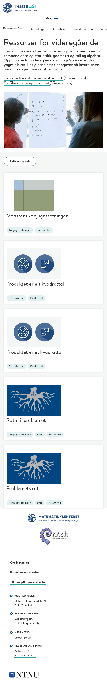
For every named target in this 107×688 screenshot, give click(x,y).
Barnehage (37, 29)
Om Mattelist (19, 563)
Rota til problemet (26, 420)
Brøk (40, 434)
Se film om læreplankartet (27, 83)
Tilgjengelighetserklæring (28, 582)
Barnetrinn (59, 29)
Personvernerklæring (24, 573)
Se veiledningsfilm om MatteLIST (33, 78)
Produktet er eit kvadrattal (35, 284)
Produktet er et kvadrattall (35, 352)
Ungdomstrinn (83, 29)
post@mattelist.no (25, 655)
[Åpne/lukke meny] (52, 18)
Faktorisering (16, 298)
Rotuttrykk (54, 434)
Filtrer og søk (20, 161)
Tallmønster (44, 230)
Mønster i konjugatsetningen (38, 216)
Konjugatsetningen (20, 230)
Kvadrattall (36, 298)
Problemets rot (23, 488)
